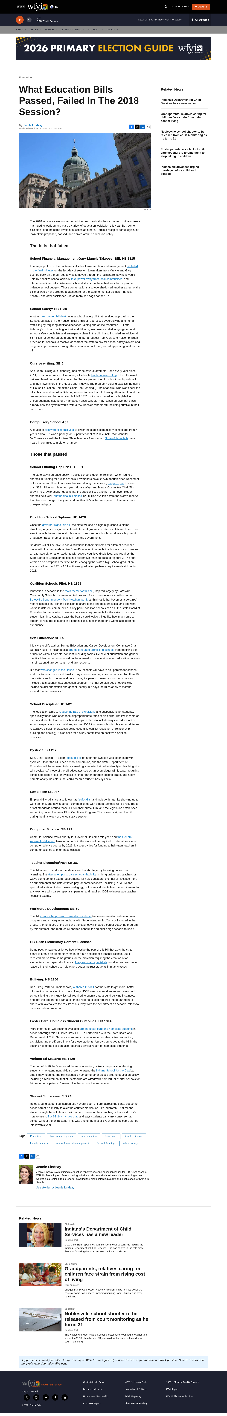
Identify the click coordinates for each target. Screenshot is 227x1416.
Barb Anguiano (72, 1288)
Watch (49, 32)
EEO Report (172, 1392)
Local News (71, 1267)
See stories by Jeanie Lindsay (55, 1190)
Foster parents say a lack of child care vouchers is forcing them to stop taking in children (183, 156)
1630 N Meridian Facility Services (182, 1385)
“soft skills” (84, 802)
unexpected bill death (54, 319)
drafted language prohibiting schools (91, 652)
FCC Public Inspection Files (179, 1399)
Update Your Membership (95, 1399)
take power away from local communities (96, 282)
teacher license (134, 1139)
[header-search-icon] (166, 8)
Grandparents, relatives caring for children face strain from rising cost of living (183, 120)
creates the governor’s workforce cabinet (66, 919)
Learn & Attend (71, 32)
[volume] (29, 22)
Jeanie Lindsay (32, 128)
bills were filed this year (59, 432)
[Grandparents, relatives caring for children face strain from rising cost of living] (40, 1277)
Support (94, 32)
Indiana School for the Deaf (113, 1073)
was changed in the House (57, 673)
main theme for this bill (79, 594)
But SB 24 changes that (63, 1119)
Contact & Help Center (94, 1385)
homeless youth (39, 1146)
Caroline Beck (71, 1243)
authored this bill (83, 990)
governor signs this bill (56, 528)
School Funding (106, 1146)
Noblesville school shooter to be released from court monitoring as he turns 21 (184, 138)
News (19, 32)
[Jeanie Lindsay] (26, 1177)
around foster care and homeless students (106, 1031)
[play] (19, 23)
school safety (130, 1146)
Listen (34, 32)
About (111, 32)
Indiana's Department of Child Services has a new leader (181, 104)
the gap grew (116, 486)
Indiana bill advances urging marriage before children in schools (180, 173)
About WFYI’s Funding (136, 1406)
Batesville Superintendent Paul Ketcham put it (58, 602)
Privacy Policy (36, 1408)
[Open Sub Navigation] (25, 32)
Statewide (70, 1227)
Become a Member (92, 1392)
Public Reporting (133, 1399)
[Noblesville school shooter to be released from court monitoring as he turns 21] (40, 1322)
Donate (203, 8)
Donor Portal (181, 8)
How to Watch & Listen (136, 1392)
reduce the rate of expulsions (77, 714)
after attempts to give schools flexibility (72, 877)
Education (25, 80)
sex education (89, 1139)
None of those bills (116, 441)
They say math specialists (91, 965)
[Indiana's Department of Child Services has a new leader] (40, 1238)
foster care (111, 1139)
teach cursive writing (104, 378)
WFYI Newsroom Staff (135, 1385)
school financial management (72, 1146)
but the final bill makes (68, 499)
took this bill (74, 760)
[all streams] (200, 23)
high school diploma (61, 1139)
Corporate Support (92, 1406)
